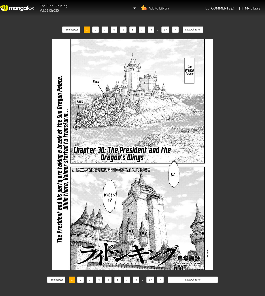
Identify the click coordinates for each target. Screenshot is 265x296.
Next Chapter (193, 29)
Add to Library (159, 8)
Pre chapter (71, 29)
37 (165, 29)
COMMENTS (222, 8)
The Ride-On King (53, 6)
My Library (253, 8)
